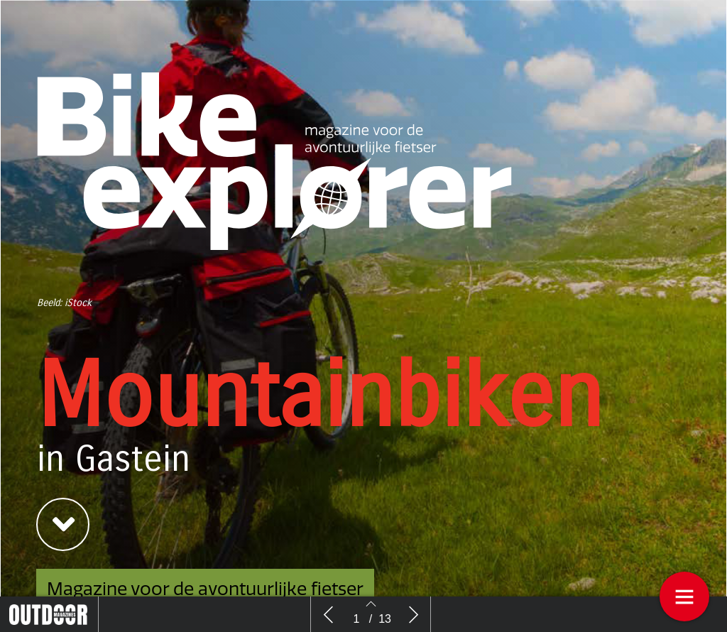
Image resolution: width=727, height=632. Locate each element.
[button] (62, 524)
